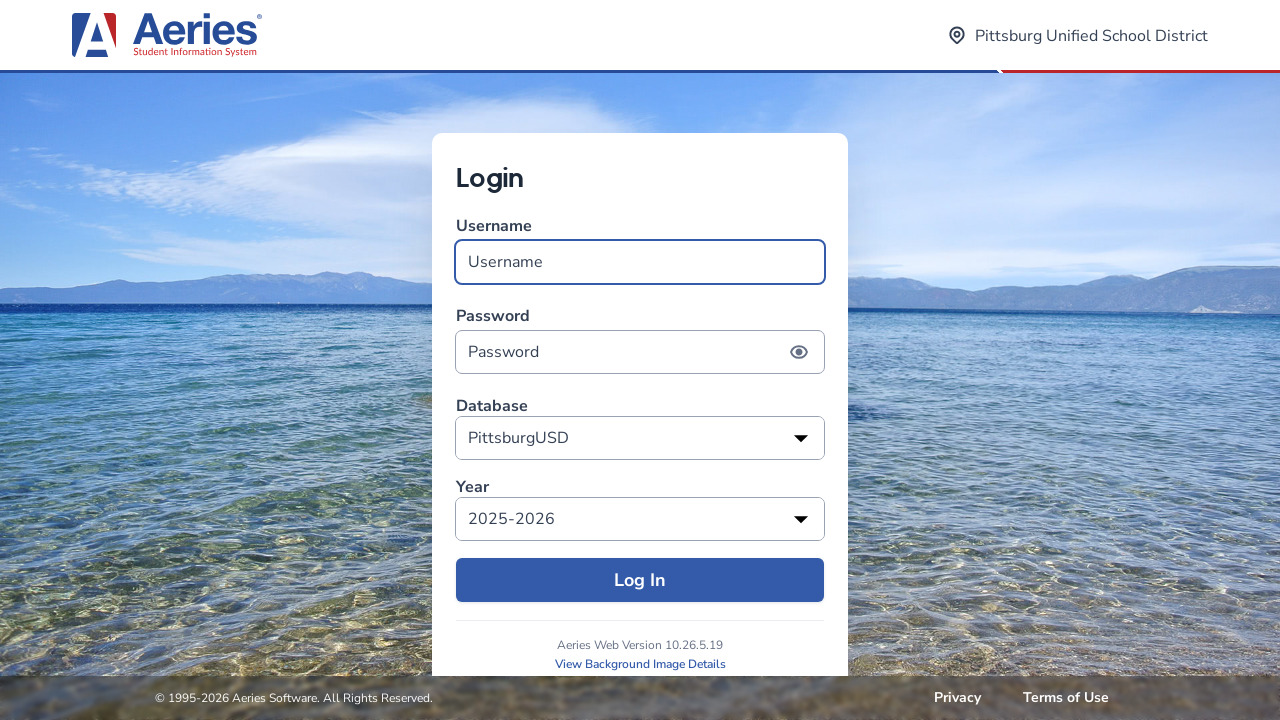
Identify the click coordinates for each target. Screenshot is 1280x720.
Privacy (957, 697)
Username (640, 249)
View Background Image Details (640, 664)
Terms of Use (1066, 697)
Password (640, 339)
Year (472, 487)
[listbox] (640, 438)
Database (492, 406)
